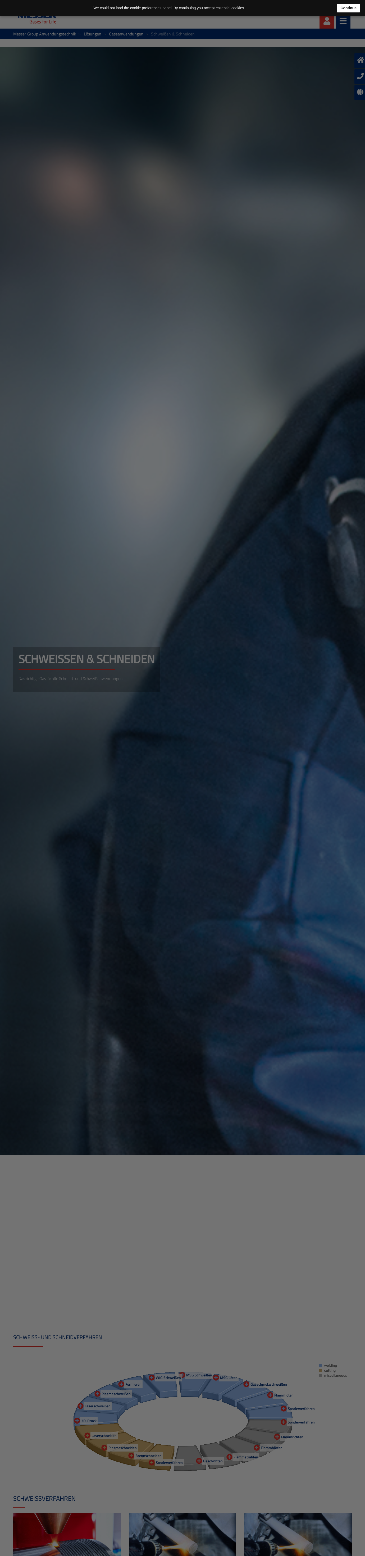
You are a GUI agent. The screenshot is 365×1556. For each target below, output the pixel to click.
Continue (348, 8)
